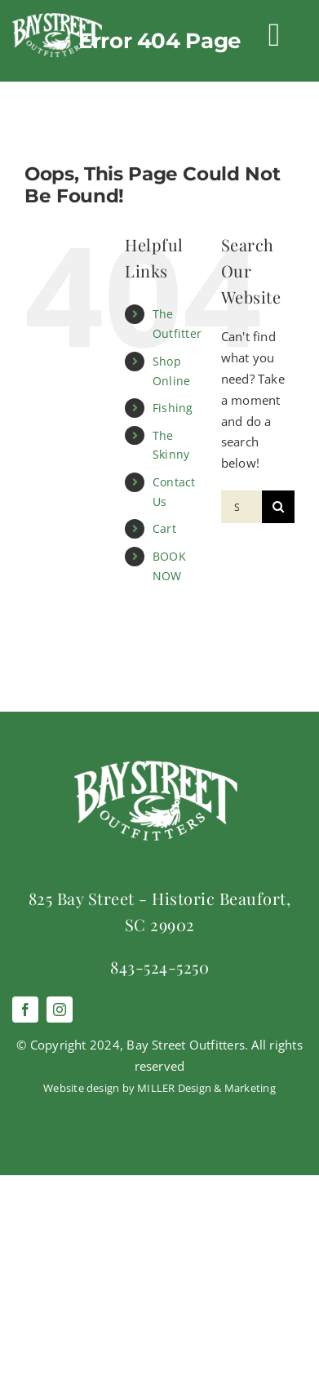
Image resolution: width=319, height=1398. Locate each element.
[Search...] (241, 506)
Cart (164, 528)
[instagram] (60, 1009)
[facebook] (25, 1009)
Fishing (173, 407)
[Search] (278, 506)
